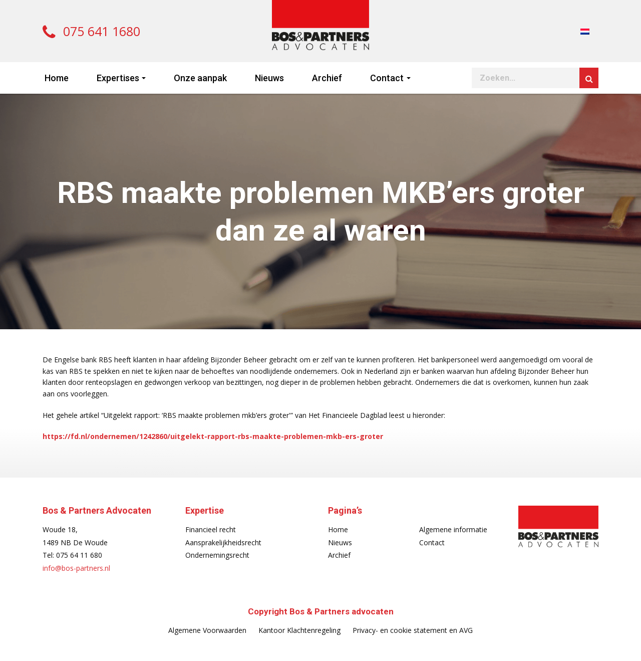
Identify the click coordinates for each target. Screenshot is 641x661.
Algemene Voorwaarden (207, 630)
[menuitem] (584, 31)
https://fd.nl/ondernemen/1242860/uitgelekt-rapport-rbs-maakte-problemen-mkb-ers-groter (213, 436)
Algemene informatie (453, 529)
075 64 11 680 (79, 555)
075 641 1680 (91, 31)
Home (57, 78)
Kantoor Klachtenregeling (299, 630)
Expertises (118, 78)
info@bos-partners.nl (76, 568)
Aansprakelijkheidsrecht (223, 542)
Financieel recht (210, 529)
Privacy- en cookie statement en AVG (413, 630)
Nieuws (269, 78)
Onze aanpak (200, 78)
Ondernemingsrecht (217, 555)
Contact (387, 78)
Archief (327, 78)
